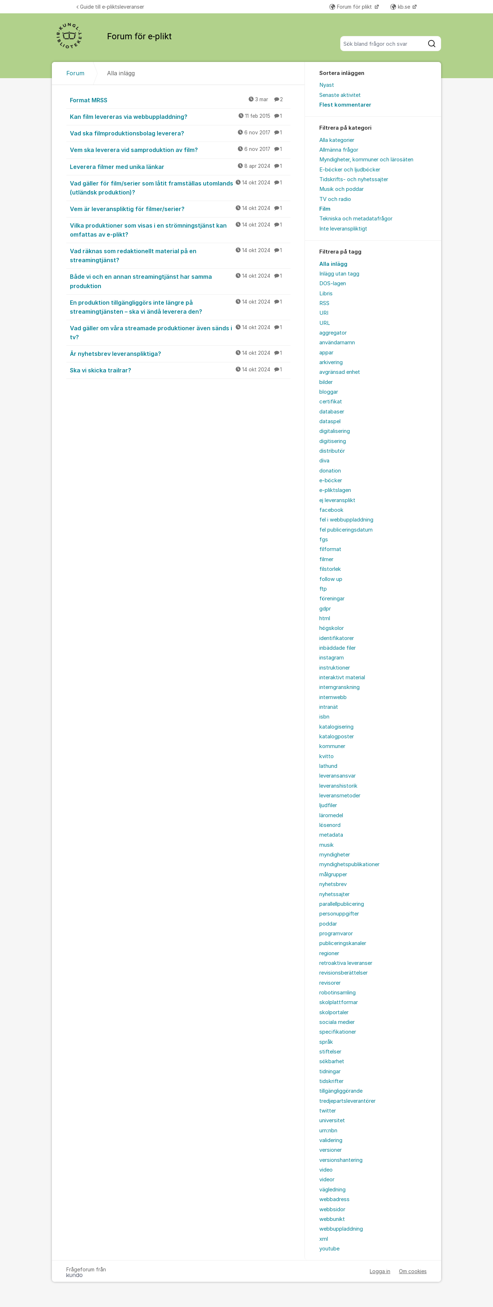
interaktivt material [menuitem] (342, 677)
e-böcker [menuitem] (330, 480)
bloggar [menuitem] (328, 392)
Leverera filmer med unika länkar (180, 166)
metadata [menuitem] (331, 835)
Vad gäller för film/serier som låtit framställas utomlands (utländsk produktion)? (180, 187)
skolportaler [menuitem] (333, 1012)
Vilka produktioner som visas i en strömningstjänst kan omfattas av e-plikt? (180, 229)
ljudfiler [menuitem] (328, 805)
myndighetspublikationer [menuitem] (349, 864)
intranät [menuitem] (328, 707)
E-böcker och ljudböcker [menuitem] (349, 169)
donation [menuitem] (330, 470)
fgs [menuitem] (323, 539)
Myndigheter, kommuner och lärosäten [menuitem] (366, 159)
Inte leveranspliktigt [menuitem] (343, 228)
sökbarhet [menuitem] (331, 1061)
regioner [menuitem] (329, 953)
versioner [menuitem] (330, 1150)
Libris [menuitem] (326, 293)
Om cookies (413, 1271)
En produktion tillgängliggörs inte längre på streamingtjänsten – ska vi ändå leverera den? (180, 306)
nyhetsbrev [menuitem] (333, 884)
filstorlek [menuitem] (330, 569)
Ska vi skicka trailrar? (180, 370)
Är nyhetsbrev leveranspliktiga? (180, 353)
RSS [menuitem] (324, 303)
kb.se (401, 7)
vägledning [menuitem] (332, 1189)
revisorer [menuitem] (330, 983)
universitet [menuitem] (332, 1120)
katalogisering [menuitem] (336, 727)
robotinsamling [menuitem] (337, 992)
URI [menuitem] (323, 313)
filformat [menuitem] (330, 549)
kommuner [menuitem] (332, 746)
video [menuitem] (326, 1170)
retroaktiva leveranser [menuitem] (345, 963)
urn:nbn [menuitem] (328, 1130)
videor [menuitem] (326, 1179)
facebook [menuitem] (331, 510)
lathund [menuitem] (328, 766)
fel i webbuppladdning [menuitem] (346, 519)
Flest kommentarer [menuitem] (345, 105)
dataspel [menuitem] (330, 421)
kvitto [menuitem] (326, 756)
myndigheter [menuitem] (334, 854)
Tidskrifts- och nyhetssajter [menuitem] (353, 179)
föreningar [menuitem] (332, 598)
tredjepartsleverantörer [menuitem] (347, 1101)
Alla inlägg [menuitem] (333, 264)
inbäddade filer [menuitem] (337, 648)
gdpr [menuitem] (325, 608)
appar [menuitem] (326, 352)
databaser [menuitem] (331, 411)
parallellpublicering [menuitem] (341, 904)
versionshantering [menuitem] (341, 1160)
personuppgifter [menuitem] (339, 913)
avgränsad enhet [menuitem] (339, 372)
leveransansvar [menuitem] (337, 776)
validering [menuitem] (330, 1140)
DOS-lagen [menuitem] (332, 283)
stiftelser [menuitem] (330, 1051)
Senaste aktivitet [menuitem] (340, 95)
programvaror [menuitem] (336, 933)
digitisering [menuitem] (332, 441)
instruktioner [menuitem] (334, 667)
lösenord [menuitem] (330, 825)
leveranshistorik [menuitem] (338, 786)
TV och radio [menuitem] (335, 199)
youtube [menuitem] (329, 1248)
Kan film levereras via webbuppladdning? (180, 116)
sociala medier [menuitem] (337, 1022)
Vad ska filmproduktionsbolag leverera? (180, 133)
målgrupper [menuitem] (333, 874)
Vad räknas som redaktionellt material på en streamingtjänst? (180, 255)
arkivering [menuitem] (331, 362)
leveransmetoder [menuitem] (339, 795)
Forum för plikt (351, 7)
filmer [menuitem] (326, 559)
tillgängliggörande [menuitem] (341, 1091)
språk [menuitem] (326, 1042)
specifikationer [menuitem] (337, 1032)
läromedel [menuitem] (331, 815)
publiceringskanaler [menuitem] (342, 943)
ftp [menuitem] (323, 589)
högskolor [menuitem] (331, 628)
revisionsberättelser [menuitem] (343, 973)
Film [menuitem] (324, 209)
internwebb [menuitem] (333, 697)
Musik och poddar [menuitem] (341, 189)
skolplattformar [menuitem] (338, 1002)
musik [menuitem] (326, 845)
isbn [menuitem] (324, 716)
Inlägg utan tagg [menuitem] (339, 273)
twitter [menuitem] (327, 1110)
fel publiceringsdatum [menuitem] (346, 530)
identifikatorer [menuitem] (336, 638)
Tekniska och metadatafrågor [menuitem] (355, 218)
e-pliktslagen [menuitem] (335, 490)
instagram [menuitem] (331, 657)
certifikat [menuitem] (330, 401)
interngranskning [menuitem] (339, 687)
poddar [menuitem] (328, 924)
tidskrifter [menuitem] (331, 1081)
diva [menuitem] (324, 460)
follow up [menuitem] (330, 579)
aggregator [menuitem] (333, 333)
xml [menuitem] (323, 1239)
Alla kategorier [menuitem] (336, 140)
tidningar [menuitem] (330, 1071)
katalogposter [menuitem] (336, 736)
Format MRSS (180, 100)
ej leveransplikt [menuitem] (337, 500)
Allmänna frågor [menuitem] (338, 150)
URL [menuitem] (324, 323)
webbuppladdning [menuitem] (341, 1229)
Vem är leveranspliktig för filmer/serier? (180, 208)
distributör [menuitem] (332, 451)
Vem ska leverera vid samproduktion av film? (180, 149)
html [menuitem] (324, 618)
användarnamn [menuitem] (337, 342)
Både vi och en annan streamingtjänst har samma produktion (180, 280)
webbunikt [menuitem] (332, 1219)
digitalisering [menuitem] (334, 431)
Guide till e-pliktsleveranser (110, 7)
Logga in (380, 1271)
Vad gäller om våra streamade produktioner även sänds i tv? (180, 332)
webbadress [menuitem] (334, 1199)
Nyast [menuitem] (326, 85)
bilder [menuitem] (326, 382)
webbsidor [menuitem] (332, 1209)
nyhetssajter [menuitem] (334, 894)
